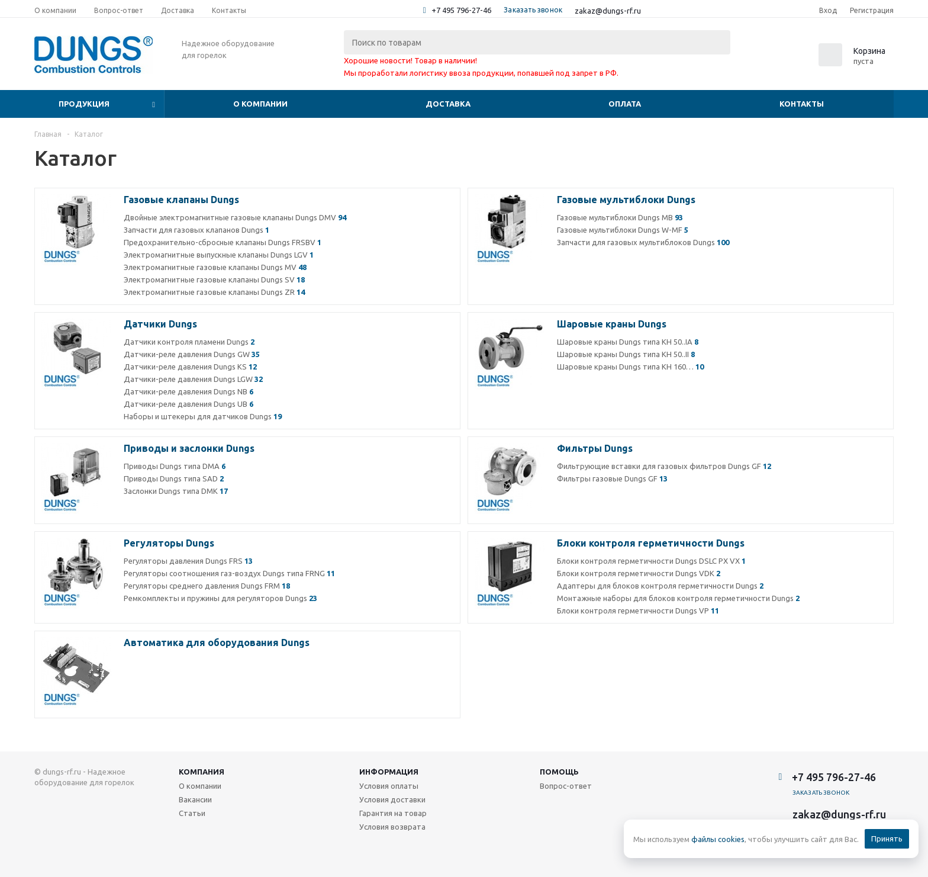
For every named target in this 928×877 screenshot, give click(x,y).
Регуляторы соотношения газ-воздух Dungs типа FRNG (229, 573)
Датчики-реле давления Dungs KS (190, 366)
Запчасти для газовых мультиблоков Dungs (643, 242)
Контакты (801, 103)
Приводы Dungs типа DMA (174, 466)
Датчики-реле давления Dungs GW (192, 354)
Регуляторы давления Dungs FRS (188, 561)
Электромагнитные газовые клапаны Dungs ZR (214, 292)
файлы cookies (718, 839)
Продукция (84, 103)
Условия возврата (392, 827)
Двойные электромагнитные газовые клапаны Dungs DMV (235, 217)
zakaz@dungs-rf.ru (608, 11)
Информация (388, 771)
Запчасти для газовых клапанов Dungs (196, 230)
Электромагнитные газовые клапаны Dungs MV (215, 267)
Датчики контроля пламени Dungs (189, 342)
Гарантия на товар (393, 813)
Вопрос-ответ (566, 786)
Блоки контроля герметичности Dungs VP (638, 610)
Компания (201, 771)
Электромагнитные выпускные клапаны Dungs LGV (219, 254)
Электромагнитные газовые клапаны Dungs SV (214, 279)
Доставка (448, 103)
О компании (260, 103)
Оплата (624, 103)
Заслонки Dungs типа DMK (176, 491)
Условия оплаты (388, 786)
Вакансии (195, 799)
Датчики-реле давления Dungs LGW (193, 379)
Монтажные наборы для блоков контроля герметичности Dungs (678, 598)
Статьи (192, 813)
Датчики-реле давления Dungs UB (188, 404)
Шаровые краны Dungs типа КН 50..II (626, 354)
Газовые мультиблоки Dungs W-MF (622, 230)
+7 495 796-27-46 (461, 10)
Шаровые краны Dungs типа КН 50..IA (627, 342)
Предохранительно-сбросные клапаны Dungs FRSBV (222, 242)
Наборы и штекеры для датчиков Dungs (203, 416)
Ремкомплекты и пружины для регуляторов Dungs (220, 598)
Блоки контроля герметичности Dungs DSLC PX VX (651, 561)
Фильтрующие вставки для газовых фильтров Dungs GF (664, 466)
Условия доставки (392, 799)
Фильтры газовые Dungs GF (612, 478)
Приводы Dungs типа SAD (174, 478)
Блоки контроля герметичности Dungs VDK (638, 573)
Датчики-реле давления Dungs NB (188, 391)
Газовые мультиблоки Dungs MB (620, 217)
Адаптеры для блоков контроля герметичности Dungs (660, 586)
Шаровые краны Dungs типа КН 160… (630, 366)
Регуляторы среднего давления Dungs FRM (207, 586)
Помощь (559, 771)
